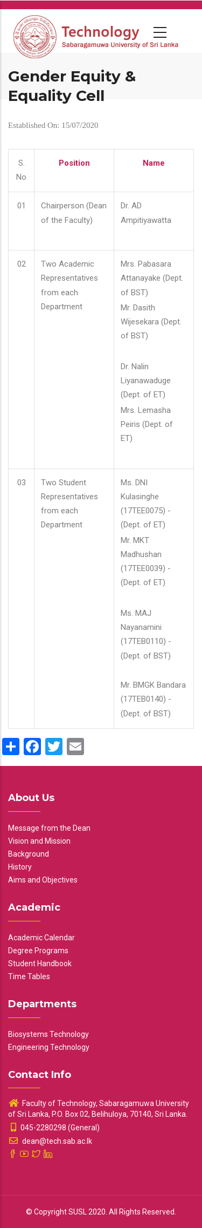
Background (28, 854)
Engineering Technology (48, 1047)
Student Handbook (40, 963)
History (20, 867)
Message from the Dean (49, 828)
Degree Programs (38, 950)
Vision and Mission (39, 841)
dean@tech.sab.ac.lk (50, 1141)
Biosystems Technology (48, 1034)
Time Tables (29, 976)
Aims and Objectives (43, 880)
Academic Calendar (41, 937)
